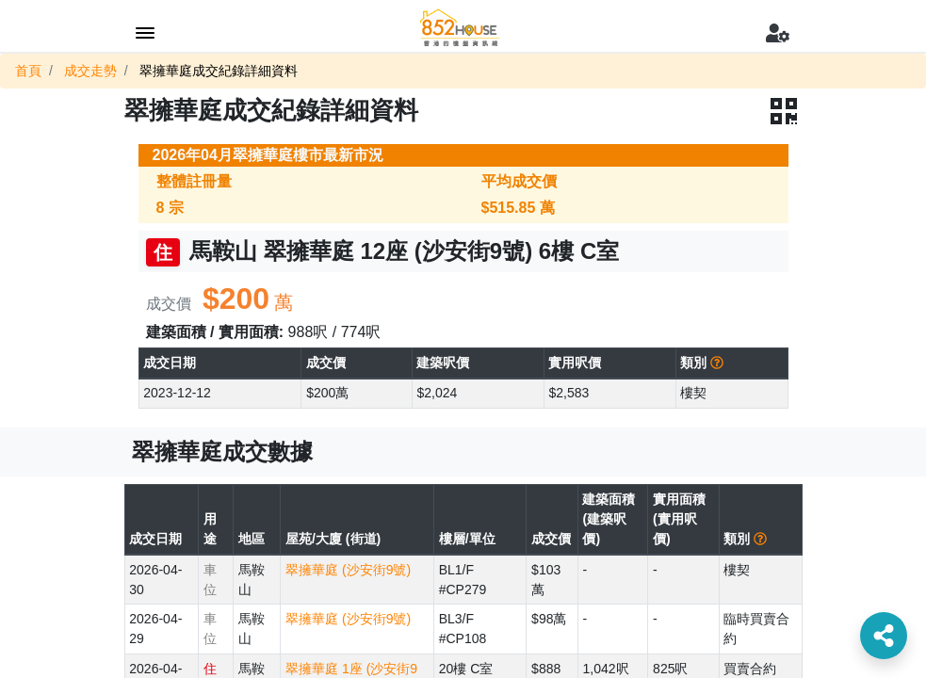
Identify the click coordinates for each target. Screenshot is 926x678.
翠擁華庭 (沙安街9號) (348, 569)
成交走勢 (90, 70)
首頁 (28, 70)
